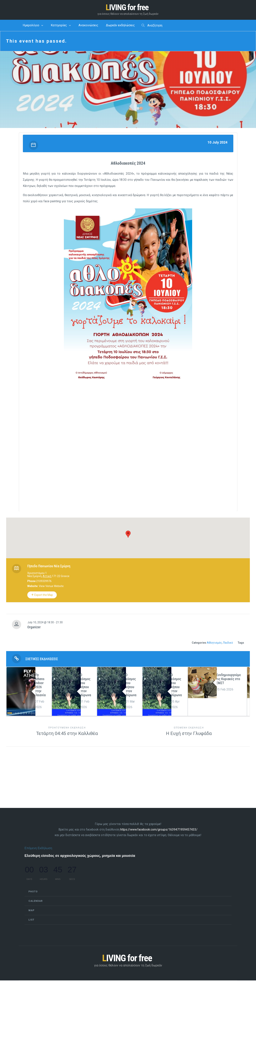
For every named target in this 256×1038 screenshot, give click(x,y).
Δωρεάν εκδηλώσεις (120, 26)
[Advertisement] (128, 423)
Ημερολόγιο (31, 26)
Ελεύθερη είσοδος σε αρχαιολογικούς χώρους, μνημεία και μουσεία (80, 856)
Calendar (35, 901)
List (31, 920)
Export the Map (42, 595)
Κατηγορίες (59, 26)
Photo (33, 892)
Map (31, 911)
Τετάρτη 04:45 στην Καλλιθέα (67, 732)
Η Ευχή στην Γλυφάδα (189, 732)
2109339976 (44, 581)
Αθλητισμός (214, 643)
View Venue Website (51, 586)
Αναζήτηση (152, 26)
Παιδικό (228, 643)
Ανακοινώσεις (88, 26)
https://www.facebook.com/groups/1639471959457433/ (159, 830)
